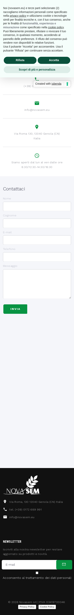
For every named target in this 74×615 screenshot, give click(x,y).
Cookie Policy (47, 607)
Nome (7, 202)
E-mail (7, 236)
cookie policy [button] (56, 27)
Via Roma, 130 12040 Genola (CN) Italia (36, 501)
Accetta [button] (54, 60)
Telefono (9, 252)
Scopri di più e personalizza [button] (37, 69)
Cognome (9, 219)
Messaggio (10, 275)
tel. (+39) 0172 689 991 (25, 509)
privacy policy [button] (18, 15)
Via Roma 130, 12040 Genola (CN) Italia (37, 136)
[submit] (64, 564)
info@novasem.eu (37, 110)
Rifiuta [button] (20, 60)
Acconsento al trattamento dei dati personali (37, 578)
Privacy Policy (27, 607)
